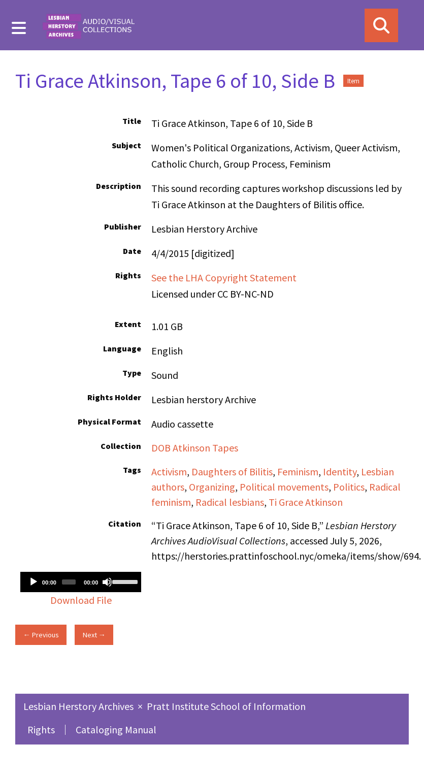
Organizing (212, 486)
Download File (81, 600)
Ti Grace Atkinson (306, 502)
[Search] (381, 25)
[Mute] (107, 582)
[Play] (33, 582)
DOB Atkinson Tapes (194, 447)
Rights (41, 729)
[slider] (69, 582)
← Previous (40, 634)
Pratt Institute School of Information (226, 706)
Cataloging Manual (116, 729)
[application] (80, 582)
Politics (349, 486)
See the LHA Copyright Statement (224, 277)
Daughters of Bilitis (232, 471)
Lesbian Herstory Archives (79, 706)
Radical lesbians (229, 502)
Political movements (284, 486)
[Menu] (19, 28)
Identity (339, 471)
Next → (94, 634)
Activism (169, 471)
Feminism (297, 471)
